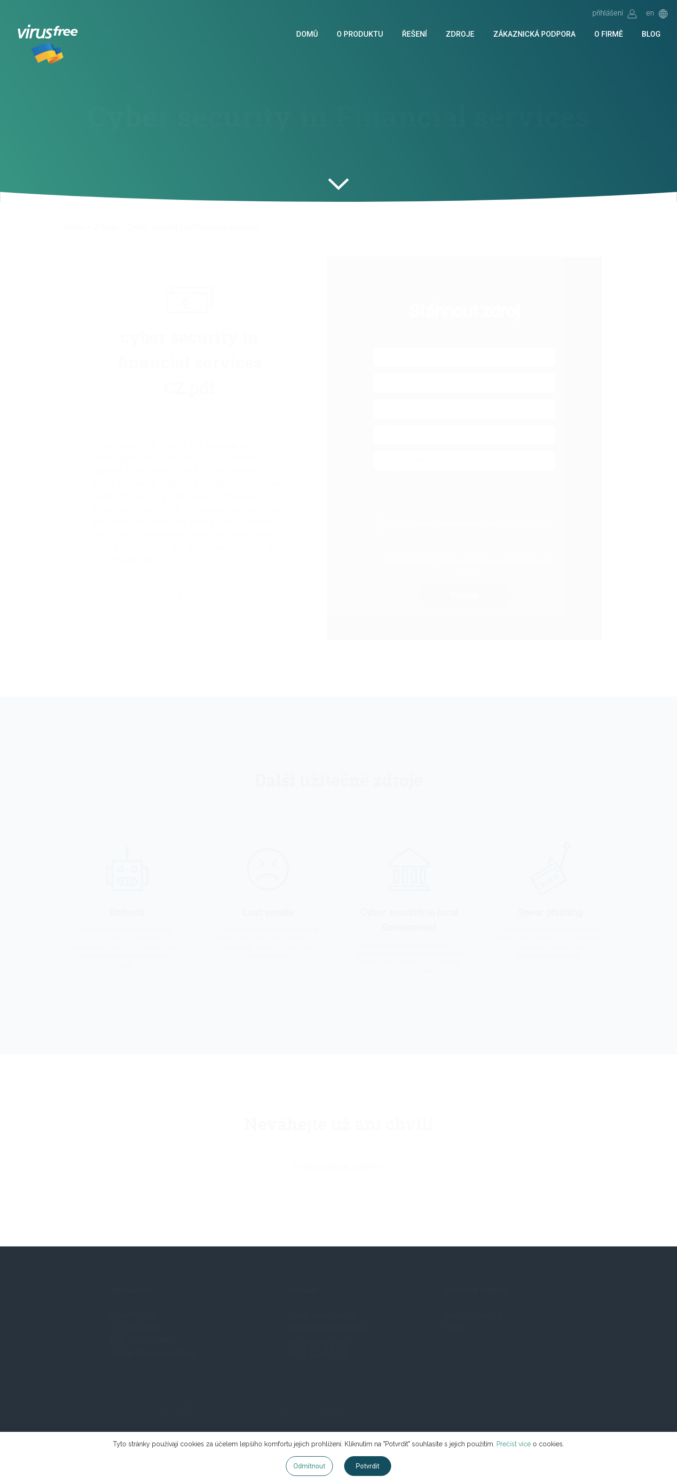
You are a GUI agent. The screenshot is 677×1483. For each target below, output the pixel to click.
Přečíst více (513, 1444)
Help (454, 1327)
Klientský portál (474, 1315)
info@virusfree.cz (321, 1315)
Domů (307, 34)
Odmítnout (309, 1466)
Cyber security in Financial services (193, 227)
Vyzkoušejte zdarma (338, 1168)
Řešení (414, 34)
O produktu (360, 34)
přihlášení (614, 13)
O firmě (608, 34)
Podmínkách (542, 523)
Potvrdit (367, 1466)
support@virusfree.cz (329, 1327)
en (657, 13)
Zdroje (460, 34)
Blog (651, 34)
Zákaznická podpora (534, 34)
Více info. (479, 569)
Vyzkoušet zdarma (532, 1408)
